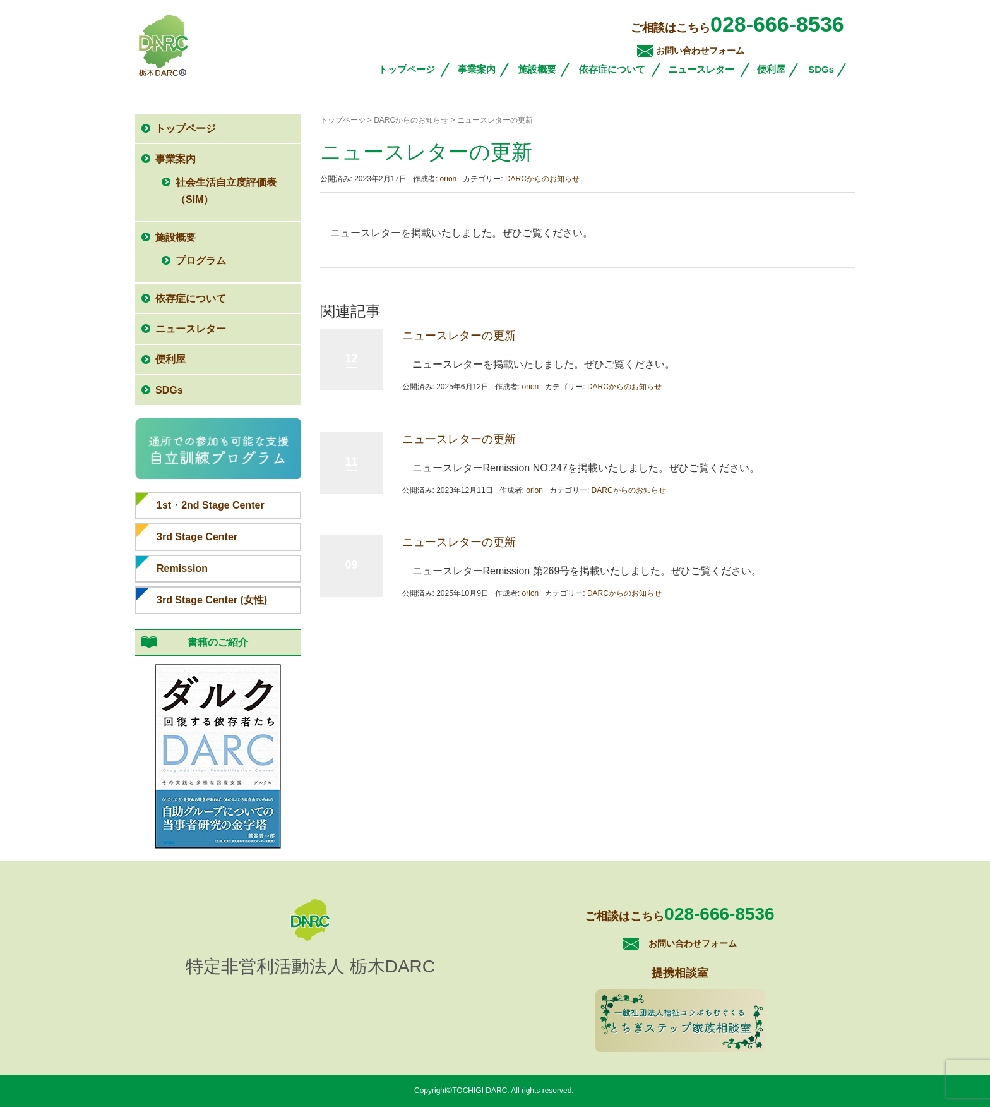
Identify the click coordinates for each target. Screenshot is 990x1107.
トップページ (406, 69)
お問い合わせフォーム (700, 50)
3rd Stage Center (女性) (212, 600)
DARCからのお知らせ (542, 178)
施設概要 (537, 69)
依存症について (612, 69)
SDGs (821, 69)
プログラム (201, 260)
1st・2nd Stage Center (211, 505)
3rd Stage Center (197, 536)
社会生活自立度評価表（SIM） (226, 191)
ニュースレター (701, 69)
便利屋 (771, 69)
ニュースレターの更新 (459, 335)
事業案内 (477, 69)
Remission (182, 568)
